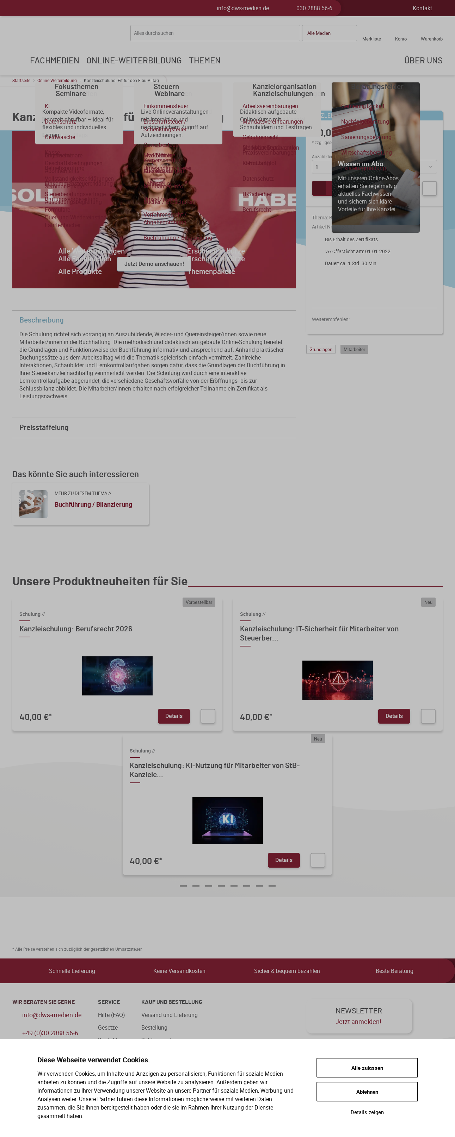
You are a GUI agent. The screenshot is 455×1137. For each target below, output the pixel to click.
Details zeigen (367, 1112)
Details (174, 716)
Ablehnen (367, 1091)
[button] (329, 33)
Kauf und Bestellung (171, 1002)
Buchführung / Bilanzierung (359, 217)
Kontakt (422, 8)
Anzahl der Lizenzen (331, 156)
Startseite (21, 80)
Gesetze (108, 1027)
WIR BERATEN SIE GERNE (43, 1002)
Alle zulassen (367, 1067)
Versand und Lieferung (169, 1015)
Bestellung (154, 1027)
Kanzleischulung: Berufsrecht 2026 (75, 629)
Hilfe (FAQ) (111, 1015)
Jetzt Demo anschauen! (154, 264)
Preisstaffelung (155, 427)
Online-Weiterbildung (57, 80)
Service (109, 1002)
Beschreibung (155, 320)
